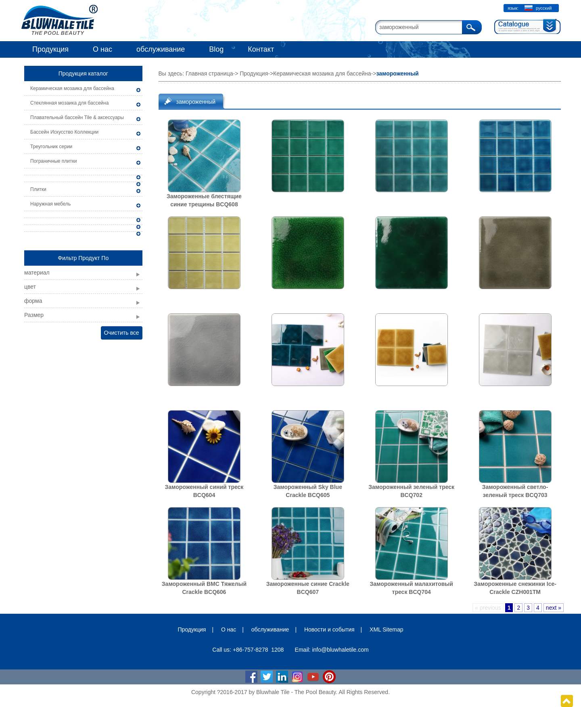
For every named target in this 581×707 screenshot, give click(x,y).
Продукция (50, 49)
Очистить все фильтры (121, 334)
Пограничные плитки (53, 161)
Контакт (261, 49)
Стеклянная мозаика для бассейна (69, 103)
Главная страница (209, 73)
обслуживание (160, 49)
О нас (102, 49)
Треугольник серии (51, 146)
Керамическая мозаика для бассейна (72, 88)
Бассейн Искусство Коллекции (64, 132)
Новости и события (329, 629)
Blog (216, 49)
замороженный (196, 102)
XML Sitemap (386, 629)
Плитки (38, 189)
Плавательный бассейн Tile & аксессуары (77, 117)
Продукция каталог (83, 73)
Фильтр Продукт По (83, 258)
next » (553, 607)
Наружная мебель (50, 204)
